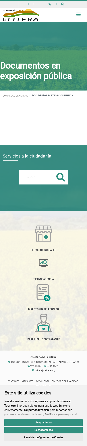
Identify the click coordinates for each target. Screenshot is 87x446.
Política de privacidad (65, 381)
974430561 (34, 366)
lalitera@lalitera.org (43, 370)
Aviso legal (43, 381)
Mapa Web (27, 381)
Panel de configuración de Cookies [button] (43, 437)
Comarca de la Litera (15, 96)
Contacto (13, 381)
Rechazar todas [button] (43, 430)
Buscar (60, 177)
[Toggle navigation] (78, 15)
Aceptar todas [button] (43, 422)
